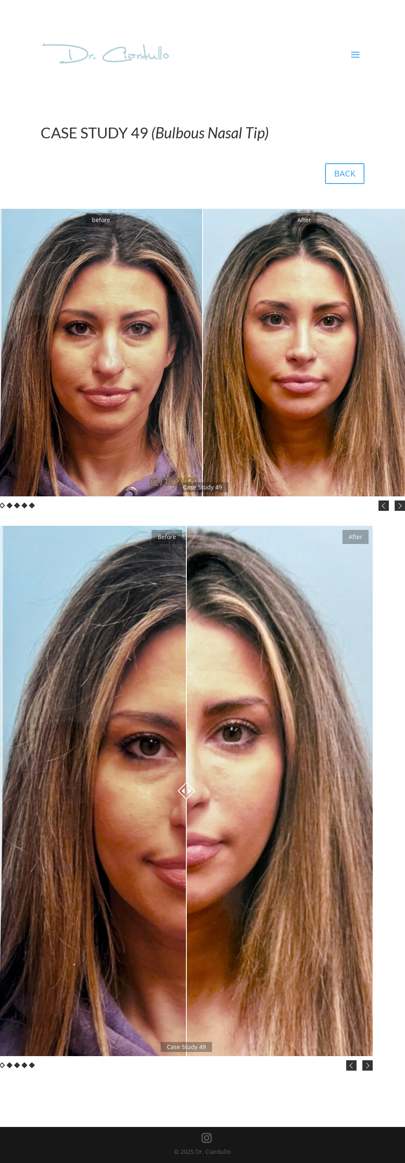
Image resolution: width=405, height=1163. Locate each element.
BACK (344, 173)
